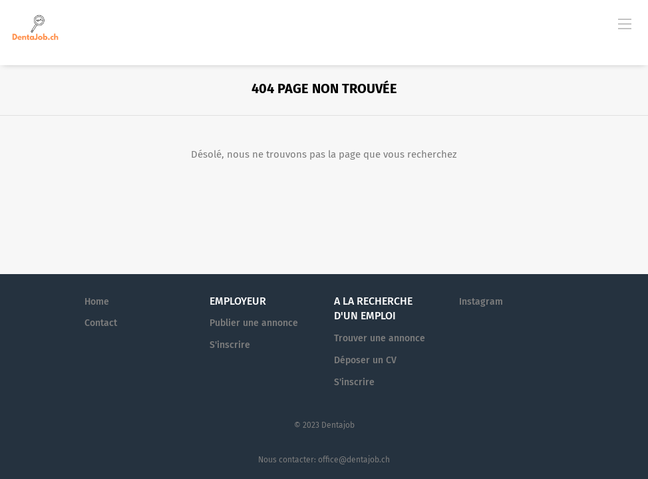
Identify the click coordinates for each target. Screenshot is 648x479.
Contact (100, 323)
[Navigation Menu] (624, 23)
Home (96, 301)
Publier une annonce (254, 323)
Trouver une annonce (379, 338)
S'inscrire (230, 345)
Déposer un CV (365, 360)
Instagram (481, 301)
